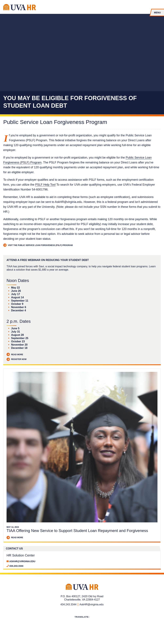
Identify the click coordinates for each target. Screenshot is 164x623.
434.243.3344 (16, 566)
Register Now (16, 359)
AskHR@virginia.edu (22, 561)
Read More (15, 354)
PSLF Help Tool (45, 184)
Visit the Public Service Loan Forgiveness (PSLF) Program (38, 245)
